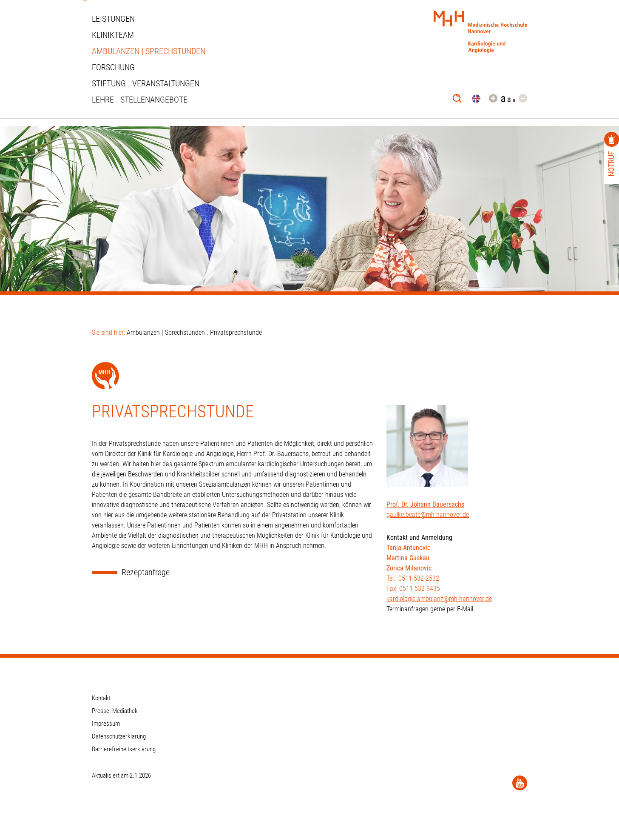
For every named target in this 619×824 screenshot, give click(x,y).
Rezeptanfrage (146, 572)
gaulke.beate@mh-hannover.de (427, 514)
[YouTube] (519, 783)
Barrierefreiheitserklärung (124, 749)
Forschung (113, 67)
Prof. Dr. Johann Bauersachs (425, 504)
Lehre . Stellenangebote (139, 99)
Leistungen (113, 19)
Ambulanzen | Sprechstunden (148, 51)
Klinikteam (113, 35)
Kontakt (101, 698)
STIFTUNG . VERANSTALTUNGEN (145, 83)
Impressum (106, 723)
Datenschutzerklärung (119, 736)
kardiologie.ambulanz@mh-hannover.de (439, 599)
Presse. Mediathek (115, 711)
